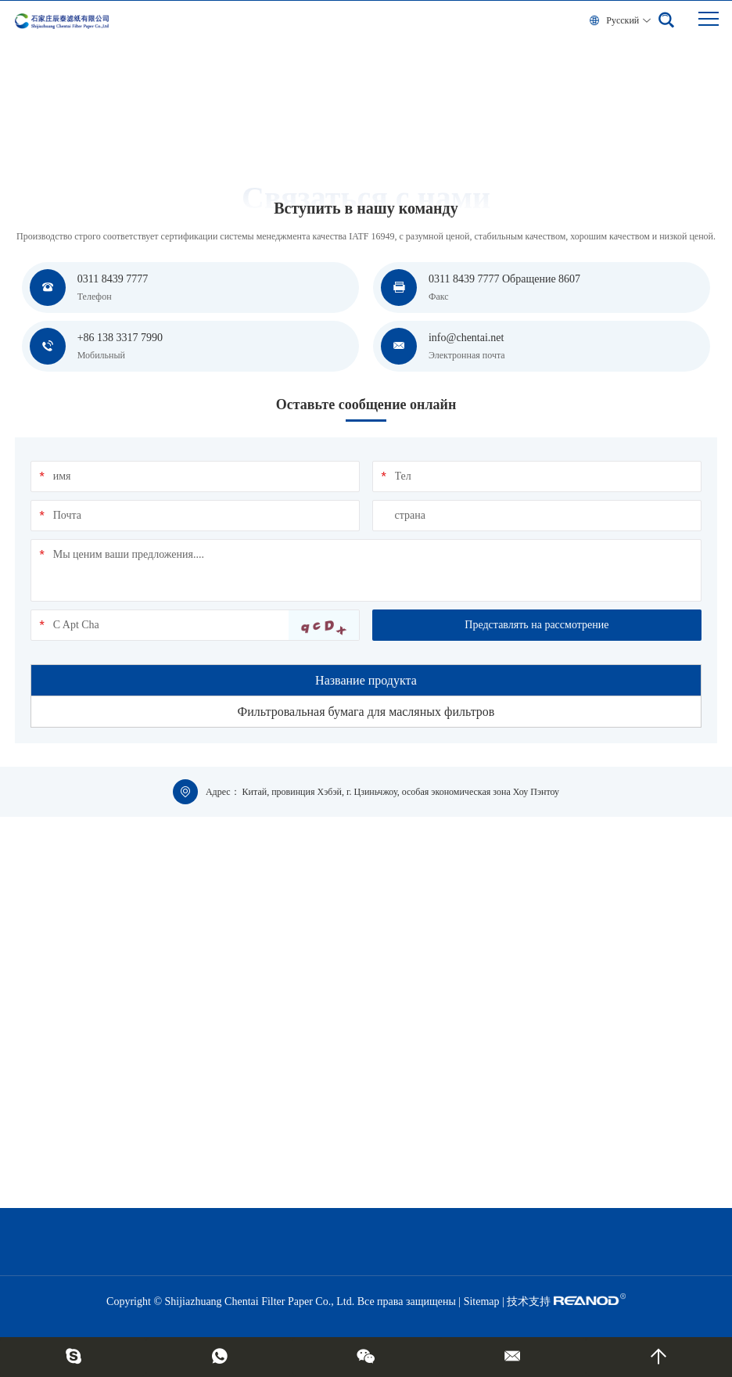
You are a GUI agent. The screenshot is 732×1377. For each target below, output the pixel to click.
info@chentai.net (466, 337)
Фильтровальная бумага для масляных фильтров (366, 711)
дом (22, 115)
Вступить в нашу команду (91, 115)
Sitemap (482, 1301)
